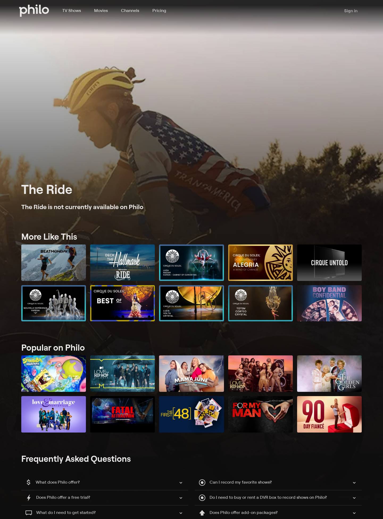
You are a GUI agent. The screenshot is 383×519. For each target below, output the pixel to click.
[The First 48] (191, 414)
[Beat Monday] (53, 262)
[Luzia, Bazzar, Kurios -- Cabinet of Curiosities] (191, 262)
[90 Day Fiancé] (329, 414)
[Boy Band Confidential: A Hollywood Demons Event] (329, 303)
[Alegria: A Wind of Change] (260, 262)
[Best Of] (122, 303)
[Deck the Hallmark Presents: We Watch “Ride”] (122, 262)
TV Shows (71, 10)
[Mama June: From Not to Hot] (191, 373)
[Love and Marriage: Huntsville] (53, 414)
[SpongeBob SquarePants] (53, 373)
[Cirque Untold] (329, 262)
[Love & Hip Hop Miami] (260, 373)
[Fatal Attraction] (122, 414)
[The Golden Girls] (329, 373)
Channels (130, 10)
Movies (101, 10)
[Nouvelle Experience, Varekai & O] (53, 303)
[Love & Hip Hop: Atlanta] (122, 373)
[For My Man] (260, 414)
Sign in (350, 10)
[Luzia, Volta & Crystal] (191, 303)
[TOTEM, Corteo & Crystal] (260, 303)
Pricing (159, 10)
